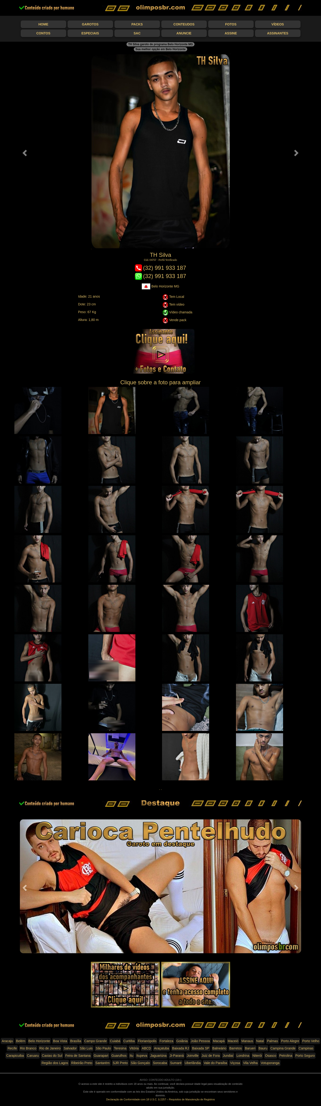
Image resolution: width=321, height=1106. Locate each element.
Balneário (219, 1048)
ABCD (146, 1048)
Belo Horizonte (39, 1041)
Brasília (75, 1041)
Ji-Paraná (177, 1055)
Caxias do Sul (52, 1055)
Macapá (219, 1041)
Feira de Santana (77, 1055)
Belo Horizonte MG (160, 286)
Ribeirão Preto (81, 1063)
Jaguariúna (158, 1055)
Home (43, 24)
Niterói (257, 1055)
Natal (260, 1041)
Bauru (263, 1048)
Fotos (230, 24)
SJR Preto (120, 1063)
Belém (20, 1041)
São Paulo (103, 1048)
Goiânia (182, 1041)
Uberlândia (193, 1063)
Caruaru (33, 1055)
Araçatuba (161, 1048)
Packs (137, 24)
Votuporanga (270, 1063)
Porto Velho (310, 1041)
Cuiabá (115, 1041)
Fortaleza (166, 1041)
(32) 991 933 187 (160, 267)
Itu (132, 1055)
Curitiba (129, 1041)
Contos (43, 33)
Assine (231, 33)
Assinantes (277, 33)
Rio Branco (28, 1048)
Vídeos (278, 24)
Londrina (242, 1055)
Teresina (120, 1048)
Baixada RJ (180, 1048)
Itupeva (141, 1055)
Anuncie (183, 33)
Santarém (102, 1063)
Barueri (250, 1048)
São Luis (86, 1048)
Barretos (235, 1048)
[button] (24, 151)
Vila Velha (250, 1063)
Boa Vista (60, 1041)
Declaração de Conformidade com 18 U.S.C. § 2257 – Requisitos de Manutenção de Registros (160, 1099)
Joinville (193, 1055)
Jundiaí (228, 1055)
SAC (137, 33)
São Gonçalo (140, 1063)
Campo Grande (95, 1041)
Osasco (270, 1055)
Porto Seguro (305, 1055)
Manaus (247, 1041)
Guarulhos (119, 1055)
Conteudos (183, 24)
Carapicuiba (15, 1055)
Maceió (233, 1041)
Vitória (134, 1048)
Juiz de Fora (211, 1055)
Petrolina (285, 1055)
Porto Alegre (290, 1041)
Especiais (90, 33)
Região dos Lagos (54, 1063)
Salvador (70, 1048)
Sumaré (176, 1063)
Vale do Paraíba (215, 1063)
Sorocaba (160, 1063)
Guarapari (101, 1055)
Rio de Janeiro (50, 1048)
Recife (12, 1048)
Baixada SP (200, 1048)
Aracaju (7, 1041)
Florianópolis (147, 1041)
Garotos (90, 24)
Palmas (272, 1041)
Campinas (306, 1048)
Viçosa (235, 1063)
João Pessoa (200, 1041)
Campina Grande (283, 1048)
